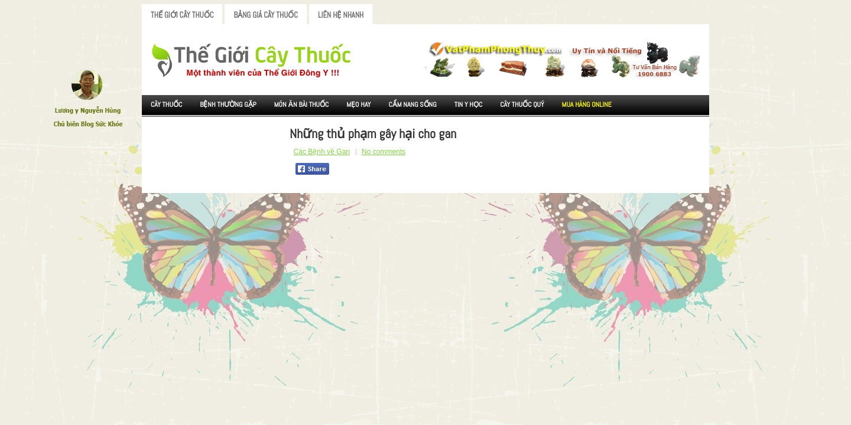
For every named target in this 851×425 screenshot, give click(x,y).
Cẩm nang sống (412, 104)
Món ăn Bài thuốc (301, 104)
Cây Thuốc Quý (522, 104)
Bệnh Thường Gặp (228, 104)
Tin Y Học (468, 104)
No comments (383, 152)
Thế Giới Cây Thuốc (182, 15)
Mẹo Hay (358, 104)
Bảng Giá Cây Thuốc (265, 15)
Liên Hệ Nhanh (340, 15)
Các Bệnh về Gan (322, 152)
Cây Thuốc (166, 104)
